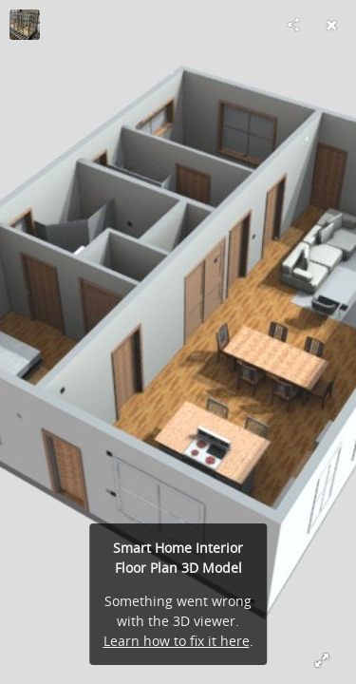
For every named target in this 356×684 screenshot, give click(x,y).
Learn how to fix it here (176, 641)
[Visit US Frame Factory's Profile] (24, 25)
